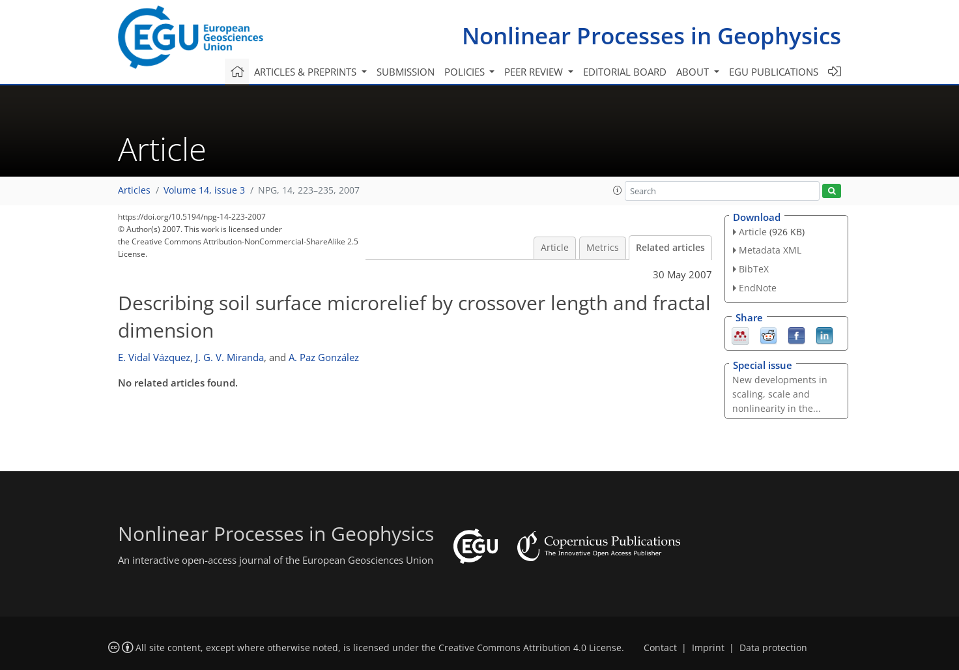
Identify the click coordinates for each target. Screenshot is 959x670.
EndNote (758, 288)
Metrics (602, 248)
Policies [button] (465, 71)
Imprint (708, 648)
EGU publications (773, 71)
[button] (617, 190)
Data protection (773, 648)
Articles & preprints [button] (306, 71)
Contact (660, 648)
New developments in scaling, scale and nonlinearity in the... (779, 394)
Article (555, 248)
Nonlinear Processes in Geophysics (651, 35)
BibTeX (754, 269)
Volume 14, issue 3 (204, 190)
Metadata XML (770, 250)
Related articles (670, 248)
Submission (406, 71)
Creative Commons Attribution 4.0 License (530, 648)
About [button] (693, 71)
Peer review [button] (534, 71)
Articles (134, 190)
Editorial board (624, 71)
